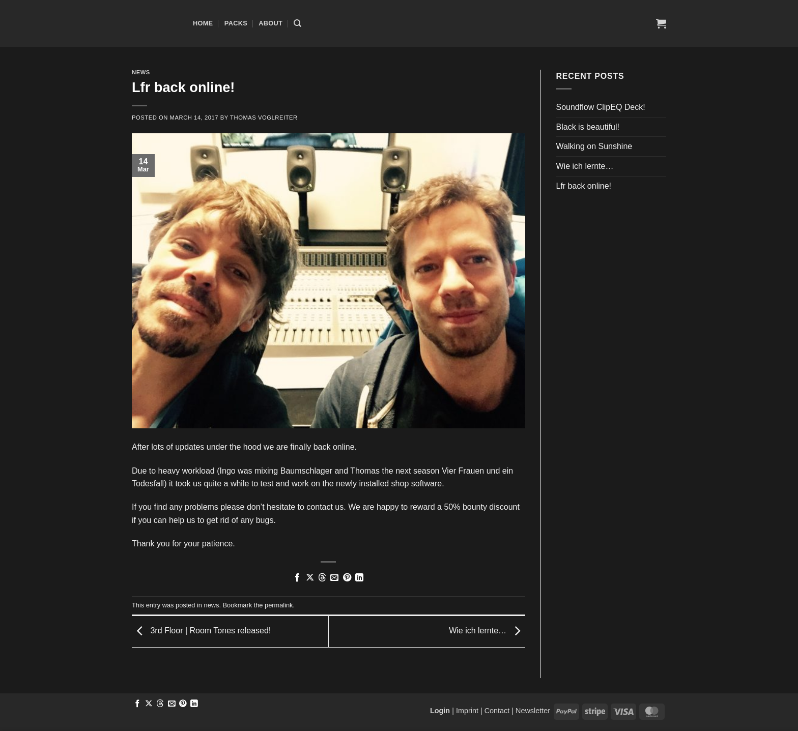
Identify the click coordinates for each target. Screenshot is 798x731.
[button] (661, 23)
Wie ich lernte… (487, 631)
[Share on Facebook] (297, 577)
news (141, 72)
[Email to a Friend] (334, 577)
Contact (497, 711)
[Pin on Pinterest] (347, 577)
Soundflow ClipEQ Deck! (600, 107)
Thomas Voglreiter (264, 117)
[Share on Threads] (322, 577)
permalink (279, 605)
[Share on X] (309, 577)
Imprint (467, 711)
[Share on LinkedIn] (359, 577)
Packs (235, 23)
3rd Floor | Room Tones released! (201, 631)
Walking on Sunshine (594, 146)
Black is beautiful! (588, 127)
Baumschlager (306, 470)
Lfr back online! (584, 186)
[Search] (297, 23)
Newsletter (533, 711)
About (270, 23)
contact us (325, 507)
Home (203, 23)
